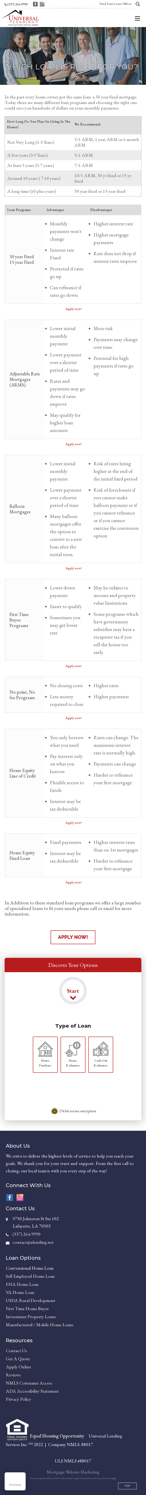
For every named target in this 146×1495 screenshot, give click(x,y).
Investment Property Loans (31, 1317)
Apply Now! (73, 937)
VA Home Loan (20, 1292)
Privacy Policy (18, 1399)
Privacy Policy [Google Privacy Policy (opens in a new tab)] (85, 1478)
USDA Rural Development (30, 1300)
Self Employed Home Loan (30, 1276)
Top (127, 1486)
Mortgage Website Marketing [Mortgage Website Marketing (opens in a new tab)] (73, 1472)
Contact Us (16, 1351)
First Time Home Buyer (27, 1308)
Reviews (13, 1375)
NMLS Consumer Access (29, 1383)
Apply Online (18, 1367)
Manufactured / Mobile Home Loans (39, 1325)
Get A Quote (18, 1359)
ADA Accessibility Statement (32, 1391)
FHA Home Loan (22, 1284)
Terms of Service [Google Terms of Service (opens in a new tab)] (103, 1478)
